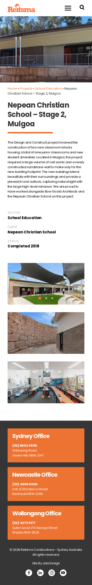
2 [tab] (46, 298)
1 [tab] (39, 298)
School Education (48, 88)
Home (12, 88)
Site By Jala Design (46, 563)
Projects (26, 88)
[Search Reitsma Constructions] (81, 8)
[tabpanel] (46, 284)
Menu (65, 8)
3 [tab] (52, 298)
